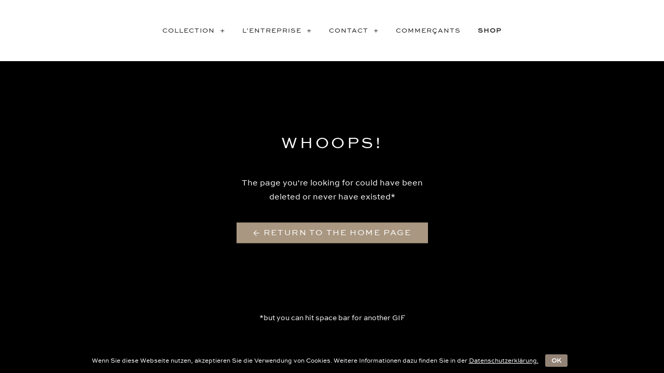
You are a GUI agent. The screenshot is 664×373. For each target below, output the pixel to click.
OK (556, 360)
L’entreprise (280, 30)
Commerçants (428, 30)
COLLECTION (197, 30)
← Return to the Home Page (332, 233)
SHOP (490, 30)
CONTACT (357, 30)
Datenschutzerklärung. (503, 360)
